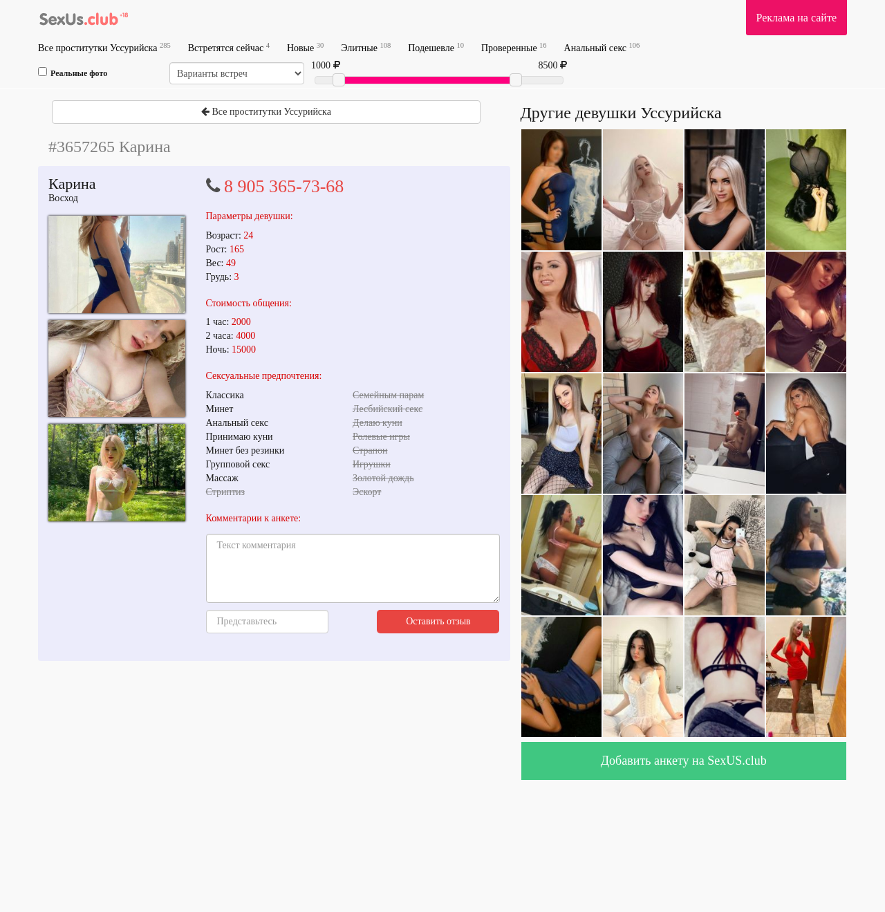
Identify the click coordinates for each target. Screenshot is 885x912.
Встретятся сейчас (229, 47)
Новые (305, 47)
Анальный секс (602, 47)
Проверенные (514, 47)
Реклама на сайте (796, 18)
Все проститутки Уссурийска (104, 47)
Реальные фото (72, 72)
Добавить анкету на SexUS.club (684, 760)
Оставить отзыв (438, 621)
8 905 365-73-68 (284, 186)
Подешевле (436, 47)
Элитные (366, 47)
